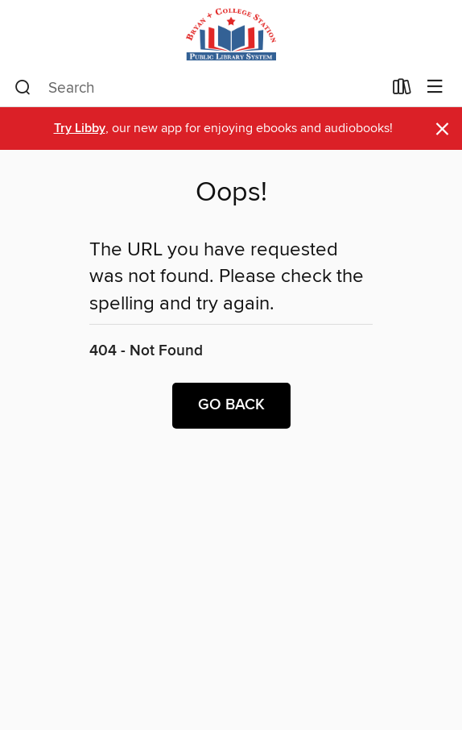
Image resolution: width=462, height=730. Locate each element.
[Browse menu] (435, 87)
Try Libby (79, 128)
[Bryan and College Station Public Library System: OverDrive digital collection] (231, 34)
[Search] (23, 88)
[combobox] (198, 87)
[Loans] (402, 90)
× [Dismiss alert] (442, 129)
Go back (231, 405)
